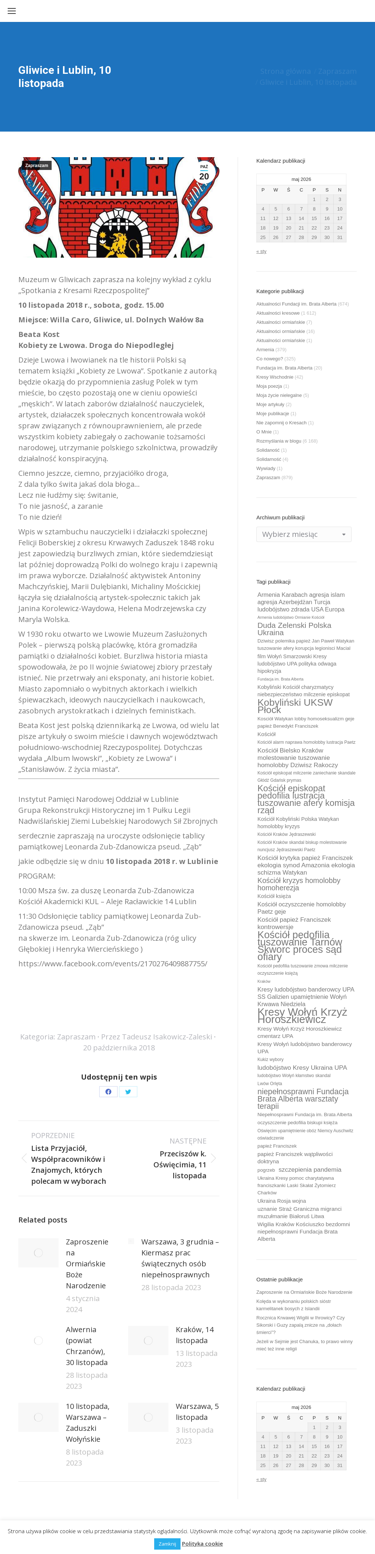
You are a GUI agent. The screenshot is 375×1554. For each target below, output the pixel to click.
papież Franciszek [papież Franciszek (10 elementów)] (277, 1146)
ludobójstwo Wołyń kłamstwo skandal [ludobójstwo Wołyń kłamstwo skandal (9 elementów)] (294, 1075)
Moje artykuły (270, 404)
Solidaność (268, 450)
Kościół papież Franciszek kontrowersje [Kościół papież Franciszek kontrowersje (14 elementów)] (294, 923)
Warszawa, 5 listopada (197, 1411)
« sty (261, 251)
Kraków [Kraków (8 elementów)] (264, 981)
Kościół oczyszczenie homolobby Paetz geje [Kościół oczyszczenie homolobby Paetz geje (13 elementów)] (301, 908)
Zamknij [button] (167, 1543)
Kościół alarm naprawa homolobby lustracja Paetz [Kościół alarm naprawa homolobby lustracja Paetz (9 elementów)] (306, 742)
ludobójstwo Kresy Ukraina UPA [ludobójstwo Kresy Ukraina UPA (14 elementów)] (302, 1067)
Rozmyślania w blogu (278, 441)
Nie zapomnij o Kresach (281, 422)
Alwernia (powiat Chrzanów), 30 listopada (87, 1345)
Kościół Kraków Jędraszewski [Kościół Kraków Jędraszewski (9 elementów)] (286, 834)
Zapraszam (36, 165)
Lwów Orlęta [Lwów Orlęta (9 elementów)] (269, 1083)
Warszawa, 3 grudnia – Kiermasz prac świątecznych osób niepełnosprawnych (180, 1258)
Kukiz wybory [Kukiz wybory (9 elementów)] (270, 1059)
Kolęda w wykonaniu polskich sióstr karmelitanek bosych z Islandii (293, 1305)
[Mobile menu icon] (11, 11)
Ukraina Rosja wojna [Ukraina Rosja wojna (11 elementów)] (281, 1201)
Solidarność (268, 459)
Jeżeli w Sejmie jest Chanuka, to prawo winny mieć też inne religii (304, 1345)
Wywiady (265, 468)
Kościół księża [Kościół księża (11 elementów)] (274, 896)
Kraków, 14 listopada (195, 1334)
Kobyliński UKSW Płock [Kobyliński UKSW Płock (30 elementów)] (295, 706)
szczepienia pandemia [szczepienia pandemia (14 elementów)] (310, 1169)
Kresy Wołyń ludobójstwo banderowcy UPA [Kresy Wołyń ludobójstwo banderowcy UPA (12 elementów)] (304, 1047)
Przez (156, 1037)
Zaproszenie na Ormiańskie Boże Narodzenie (87, 1263)
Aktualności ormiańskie (280, 322)
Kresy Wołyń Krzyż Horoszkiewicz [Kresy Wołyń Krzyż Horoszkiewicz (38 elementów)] (302, 1015)
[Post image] (38, 1252)
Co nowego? (269, 358)
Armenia (265, 349)
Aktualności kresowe (278, 313)
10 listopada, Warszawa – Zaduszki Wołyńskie (87, 1422)
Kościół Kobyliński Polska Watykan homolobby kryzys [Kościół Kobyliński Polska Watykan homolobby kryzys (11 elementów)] (298, 822)
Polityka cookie (202, 1543)
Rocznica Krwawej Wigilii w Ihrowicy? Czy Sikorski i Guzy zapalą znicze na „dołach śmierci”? (300, 1325)
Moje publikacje (272, 413)
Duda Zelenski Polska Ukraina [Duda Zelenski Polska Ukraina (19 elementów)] (294, 629)
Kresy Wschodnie (274, 377)
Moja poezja (269, 386)
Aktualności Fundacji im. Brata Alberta (296, 304)
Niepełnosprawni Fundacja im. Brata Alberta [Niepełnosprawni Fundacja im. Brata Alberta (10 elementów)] (304, 1114)
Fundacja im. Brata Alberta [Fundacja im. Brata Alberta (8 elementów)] (280, 679)
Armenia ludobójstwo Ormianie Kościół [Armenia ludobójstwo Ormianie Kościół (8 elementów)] (290, 617)
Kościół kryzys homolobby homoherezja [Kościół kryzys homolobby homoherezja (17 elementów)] (299, 884)
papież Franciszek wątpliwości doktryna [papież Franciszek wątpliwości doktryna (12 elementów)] (295, 1157)
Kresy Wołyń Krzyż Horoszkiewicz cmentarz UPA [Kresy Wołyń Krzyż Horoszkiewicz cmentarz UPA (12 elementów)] (299, 1032)
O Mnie (264, 432)
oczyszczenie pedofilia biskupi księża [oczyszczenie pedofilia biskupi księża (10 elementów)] (297, 1122)
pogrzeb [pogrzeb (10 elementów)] (266, 1170)
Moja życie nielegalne (279, 395)
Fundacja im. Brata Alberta (284, 368)
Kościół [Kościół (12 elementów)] (266, 734)
